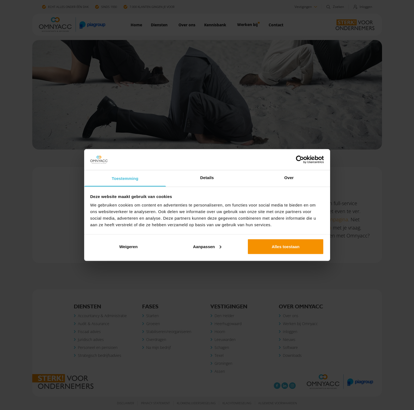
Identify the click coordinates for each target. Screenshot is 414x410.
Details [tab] (207, 177)
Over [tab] (289, 177)
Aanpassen (207, 246)
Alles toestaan (286, 246)
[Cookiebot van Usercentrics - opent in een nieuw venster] (300, 160)
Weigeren (128, 246)
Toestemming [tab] (125, 178)
